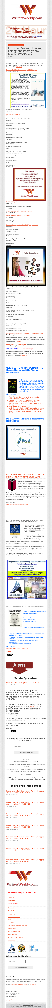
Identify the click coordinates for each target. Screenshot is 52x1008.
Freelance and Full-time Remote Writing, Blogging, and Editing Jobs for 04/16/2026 (25, 792)
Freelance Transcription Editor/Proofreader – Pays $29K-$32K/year (24, 333)
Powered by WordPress (20, 1006)
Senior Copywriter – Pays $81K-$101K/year (18, 215)
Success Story (11, 940)
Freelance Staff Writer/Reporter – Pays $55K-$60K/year (21, 70)
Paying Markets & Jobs (14, 931)
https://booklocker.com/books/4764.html (17, 648)
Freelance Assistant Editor (13, 114)
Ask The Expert (12, 928)
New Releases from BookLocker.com (17, 925)
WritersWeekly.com (28, 1005)
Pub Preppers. (32, 984)
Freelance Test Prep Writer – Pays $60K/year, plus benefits (22, 225)
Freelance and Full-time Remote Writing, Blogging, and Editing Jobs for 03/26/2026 (25, 826)
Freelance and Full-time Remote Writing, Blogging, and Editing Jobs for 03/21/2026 (25, 837)
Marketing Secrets (12, 934)
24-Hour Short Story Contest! (15, 937)
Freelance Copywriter (12, 201)
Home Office (11, 922)
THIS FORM (19, 67)
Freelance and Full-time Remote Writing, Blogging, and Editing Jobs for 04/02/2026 (25, 814)
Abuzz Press (23, 984)
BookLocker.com (15, 984)
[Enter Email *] (22, 746)
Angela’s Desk (11, 914)
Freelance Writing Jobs (16, 45)
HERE (31, 706)
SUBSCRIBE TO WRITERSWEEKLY (16, 344)
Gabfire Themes (37, 1006)
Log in (12, 1006)
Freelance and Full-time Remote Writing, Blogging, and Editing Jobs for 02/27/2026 (25, 860)
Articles (10, 920)
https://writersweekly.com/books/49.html (17, 504)
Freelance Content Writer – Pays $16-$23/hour (19, 211)
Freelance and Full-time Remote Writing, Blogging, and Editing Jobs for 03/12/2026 (25, 849)
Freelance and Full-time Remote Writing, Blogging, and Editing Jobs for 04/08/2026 (25, 803)
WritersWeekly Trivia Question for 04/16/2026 (23, 683)
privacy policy (9, 999)
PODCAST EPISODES (14, 917)
